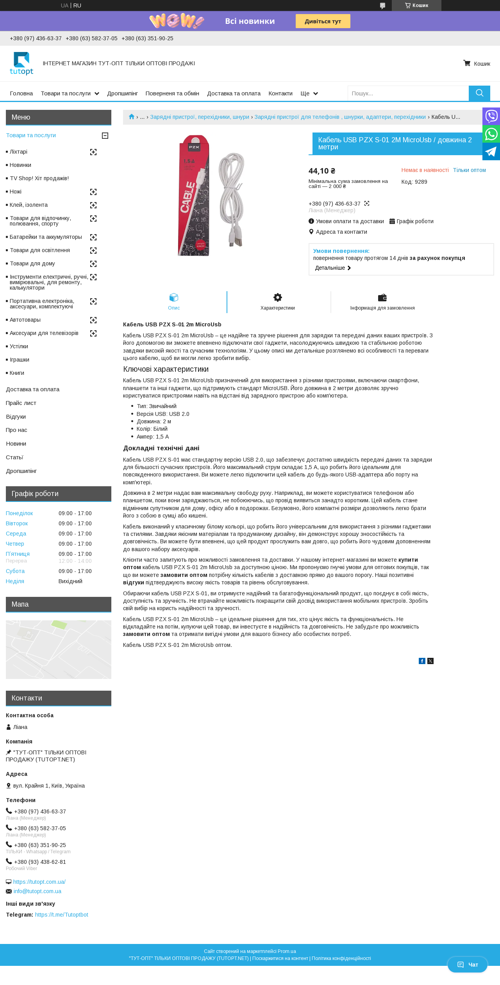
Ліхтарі (18, 152)
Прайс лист (21, 402)
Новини (16, 443)
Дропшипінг (122, 93)
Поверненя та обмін (172, 93)
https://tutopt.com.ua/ (39, 882)
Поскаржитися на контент (280, 958)
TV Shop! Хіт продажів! (39, 178)
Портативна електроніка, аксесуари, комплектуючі (42, 304)
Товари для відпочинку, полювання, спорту (40, 221)
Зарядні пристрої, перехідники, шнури (199, 117)
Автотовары (25, 320)
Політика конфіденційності (341, 958)
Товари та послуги (66, 93)
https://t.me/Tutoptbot (61, 915)
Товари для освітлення (40, 250)
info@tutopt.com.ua (37, 891)
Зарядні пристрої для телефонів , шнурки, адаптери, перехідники (340, 117)
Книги (17, 373)
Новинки (20, 165)
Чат (467, 964)
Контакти (280, 93)
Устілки (19, 346)
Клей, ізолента (29, 205)
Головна (21, 93)
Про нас (16, 429)
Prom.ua (287, 951)
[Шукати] (479, 93)
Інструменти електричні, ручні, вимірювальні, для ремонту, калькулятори (49, 282)
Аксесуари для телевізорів (44, 333)
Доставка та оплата (234, 93)
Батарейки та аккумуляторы (46, 237)
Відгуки (16, 416)
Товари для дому (32, 263)
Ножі (15, 191)
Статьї (14, 457)
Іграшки (19, 359)
